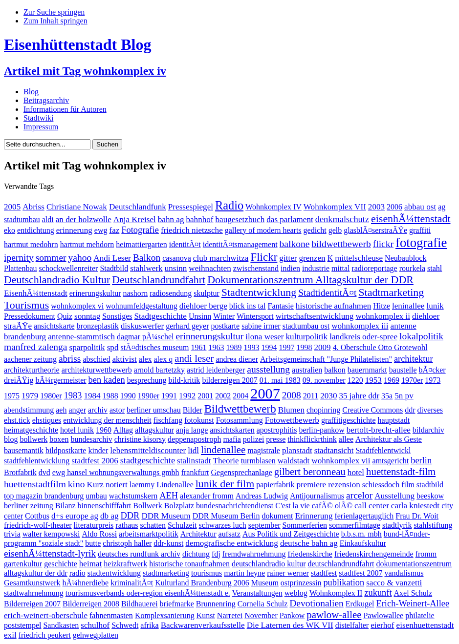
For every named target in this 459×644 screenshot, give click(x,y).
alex (145, 359)
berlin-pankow (321, 430)
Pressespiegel (190, 206)
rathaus (126, 525)
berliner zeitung (28, 505)
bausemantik (24, 450)
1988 (110, 396)
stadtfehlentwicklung (36, 461)
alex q (163, 359)
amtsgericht (390, 461)
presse (275, 439)
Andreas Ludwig (262, 496)
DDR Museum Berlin (226, 516)
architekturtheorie (32, 370)
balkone (295, 244)
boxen (58, 439)
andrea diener (237, 359)
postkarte (225, 326)
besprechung (147, 380)
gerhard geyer (187, 326)
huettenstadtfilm (35, 484)
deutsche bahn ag (309, 543)
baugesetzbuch (240, 219)
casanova (176, 258)
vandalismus (404, 573)
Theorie (226, 460)
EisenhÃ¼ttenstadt (35, 293)
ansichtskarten (232, 430)
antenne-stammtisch (81, 336)
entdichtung (35, 230)
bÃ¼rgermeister (60, 380)
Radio (229, 205)
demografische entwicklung (231, 543)
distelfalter (352, 625)
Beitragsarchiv (46, 100)
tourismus (206, 573)
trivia (12, 534)
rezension (344, 484)
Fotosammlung (239, 420)
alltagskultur (154, 430)
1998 (304, 347)
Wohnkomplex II (335, 593)
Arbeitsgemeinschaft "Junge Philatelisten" (326, 359)
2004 (240, 396)
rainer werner (288, 573)
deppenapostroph (194, 439)
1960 (103, 430)
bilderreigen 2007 (229, 380)
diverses (430, 410)
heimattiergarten (141, 244)
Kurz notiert (107, 484)
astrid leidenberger (216, 370)
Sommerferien (305, 525)
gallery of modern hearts (263, 230)
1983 (73, 395)
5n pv (404, 395)
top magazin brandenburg (44, 496)
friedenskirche (309, 554)
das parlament (289, 219)
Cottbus (37, 516)
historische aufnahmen (333, 306)
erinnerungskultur (209, 336)
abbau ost (420, 206)
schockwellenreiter (68, 268)
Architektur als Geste (388, 439)
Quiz (64, 316)
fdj (216, 554)
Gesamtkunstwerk (32, 583)
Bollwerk (147, 505)
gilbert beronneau (310, 471)
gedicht (315, 230)
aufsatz (229, 534)
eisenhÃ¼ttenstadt (410, 218)
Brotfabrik (20, 472)
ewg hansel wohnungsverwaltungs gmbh (115, 472)
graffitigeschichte (348, 420)
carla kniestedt (415, 505)
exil (10, 635)
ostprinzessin (301, 583)
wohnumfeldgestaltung (141, 306)
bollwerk (33, 439)
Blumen (291, 410)
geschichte (60, 564)
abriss (70, 358)
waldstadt (294, 460)
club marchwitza (221, 258)
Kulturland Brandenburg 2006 (202, 583)
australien (307, 370)
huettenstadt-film (401, 471)
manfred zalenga (35, 347)
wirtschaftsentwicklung (315, 316)
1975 (12, 396)
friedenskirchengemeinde (374, 554)
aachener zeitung (30, 359)
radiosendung (171, 293)
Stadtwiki (38, 118)
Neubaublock (405, 258)
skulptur (206, 293)
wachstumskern (133, 496)
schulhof (95, 625)
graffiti (420, 230)
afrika (149, 625)
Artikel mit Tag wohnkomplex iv (85, 70)
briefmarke (177, 604)
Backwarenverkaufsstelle (203, 625)
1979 (30, 395)
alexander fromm (207, 496)
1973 (432, 380)
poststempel (22, 625)
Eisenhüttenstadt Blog (77, 44)
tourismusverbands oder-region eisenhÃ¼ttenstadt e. (148, 593)
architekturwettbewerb (97, 370)
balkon (335, 370)
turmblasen (258, 461)
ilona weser (264, 336)
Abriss (33, 206)
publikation (343, 582)
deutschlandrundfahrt (341, 564)
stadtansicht (334, 450)
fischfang (168, 420)
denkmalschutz (342, 219)
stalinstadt (194, 460)
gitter (288, 258)
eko (9, 230)
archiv (98, 410)
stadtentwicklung (114, 573)
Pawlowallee (383, 615)
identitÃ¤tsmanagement (240, 244)
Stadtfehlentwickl (383, 450)
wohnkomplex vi (77, 306)
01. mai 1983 (280, 380)
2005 (12, 206)
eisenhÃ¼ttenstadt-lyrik (50, 553)
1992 (187, 395)
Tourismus (26, 305)
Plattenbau (20, 268)
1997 (286, 347)
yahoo (80, 257)
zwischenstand (256, 268)
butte (93, 543)
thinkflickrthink (311, 439)
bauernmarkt (367, 370)
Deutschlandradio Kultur (57, 279)
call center (371, 505)
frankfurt (195, 472)
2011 (310, 396)
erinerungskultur (95, 293)
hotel (356, 472)
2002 (223, 396)
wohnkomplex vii (340, 460)
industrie (315, 268)
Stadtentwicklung (258, 292)
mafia (231, 439)
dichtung (196, 554)
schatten (153, 525)
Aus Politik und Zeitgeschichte (290, 534)
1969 (391, 380)
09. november (324, 380)
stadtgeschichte (147, 460)
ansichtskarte (54, 326)
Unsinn (200, 316)
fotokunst (199, 420)
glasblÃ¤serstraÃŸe (375, 230)
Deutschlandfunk (137, 206)
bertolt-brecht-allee (379, 430)
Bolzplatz (179, 505)
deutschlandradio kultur (269, 564)
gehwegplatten (95, 635)
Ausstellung (394, 495)
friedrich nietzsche (192, 230)
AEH (168, 495)
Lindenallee (175, 484)
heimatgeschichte (31, 430)
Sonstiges (117, 316)
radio (77, 573)
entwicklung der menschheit (107, 420)
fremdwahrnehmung (254, 554)
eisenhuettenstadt (425, 625)
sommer (51, 257)
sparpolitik (87, 347)
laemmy (142, 484)
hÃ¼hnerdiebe (86, 583)
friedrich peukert (45, 635)
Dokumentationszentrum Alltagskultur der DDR (310, 279)
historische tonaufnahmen (189, 564)
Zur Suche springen (54, 12)
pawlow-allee (333, 614)
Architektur (198, 534)
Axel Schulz (413, 593)
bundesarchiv (91, 439)
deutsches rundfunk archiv (139, 554)
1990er (148, 396)
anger (77, 410)
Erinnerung (313, 515)
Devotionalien (316, 603)
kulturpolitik (307, 336)
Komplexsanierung (165, 615)
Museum (265, 583)
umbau (96, 496)
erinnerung (74, 230)
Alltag (123, 430)
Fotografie (140, 230)
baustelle (403, 370)
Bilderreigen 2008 (91, 604)
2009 (322, 347)
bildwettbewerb (341, 244)
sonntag (87, 316)
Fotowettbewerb (292, 420)
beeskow (430, 496)
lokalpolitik (421, 336)
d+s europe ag (74, 515)
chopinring (323, 410)
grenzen (312, 258)
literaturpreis (94, 525)
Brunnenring (216, 604)
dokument (277, 516)
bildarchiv (428, 430)
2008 (291, 395)
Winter (224, 316)
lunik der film (225, 484)
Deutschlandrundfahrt (158, 279)
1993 (251, 347)
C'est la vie (292, 505)
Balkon (146, 257)
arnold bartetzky (159, 370)
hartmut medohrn (31, 244)
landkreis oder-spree (363, 336)
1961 (198, 347)
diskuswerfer (142, 326)
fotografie (421, 242)
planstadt (297, 450)
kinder (98, 450)
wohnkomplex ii (382, 316)
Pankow (292, 615)
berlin (421, 460)
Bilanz (65, 505)
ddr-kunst (168, 543)
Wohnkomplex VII (335, 206)
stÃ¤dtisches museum (154, 347)
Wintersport (255, 316)
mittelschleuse (359, 258)
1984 (92, 395)
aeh (61, 410)
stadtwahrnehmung (34, 593)
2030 (328, 395)
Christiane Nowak (76, 206)
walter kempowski (51, 534)
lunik (434, 306)
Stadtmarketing (391, 292)
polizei (253, 439)
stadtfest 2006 (94, 460)
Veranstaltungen (257, 593)
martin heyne (244, 573)
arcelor (359, 495)
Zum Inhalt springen (55, 21)
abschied (96, 359)
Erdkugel (360, 604)
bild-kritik (184, 380)
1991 (169, 396)
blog (11, 439)
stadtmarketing (166, 573)
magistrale (263, 450)
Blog (31, 91)
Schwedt (124, 625)
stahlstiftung (433, 525)
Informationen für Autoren (65, 109)
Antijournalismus (317, 496)
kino (76, 484)
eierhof (382, 625)
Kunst (206, 615)
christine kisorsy (140, 439)
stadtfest (324, 573)
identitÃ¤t (185, 244)
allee (346, 439)
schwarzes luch (222, 525)
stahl (434, 268)
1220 (355, 380)
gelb (335, 230)
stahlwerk (146, 268)
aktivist (124, 359)
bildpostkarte (66, 450)
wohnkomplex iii (359, 326)
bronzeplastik (98, 326)
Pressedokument (29, 316)
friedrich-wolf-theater (38, 525)
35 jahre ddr (359, 395)
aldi (48, 219)
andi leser (194, 358)
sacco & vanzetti (394, 582)
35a (387, 396)
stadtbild (429, 484)
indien (290, 268)
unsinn (176, 268)
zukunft (378, 593)
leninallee (408, 306)
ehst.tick (17, 420)
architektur (413, 359)
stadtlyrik (397, 525)
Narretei (229, 615)
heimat (90, 563)
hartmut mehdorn (87, 244)
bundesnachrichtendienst (234, 505)
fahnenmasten (111, 615)
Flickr (263, 256)
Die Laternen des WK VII (290, 625)
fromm (426, 554)
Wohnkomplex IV (273, 207)
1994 (269, 347)
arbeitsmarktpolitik (148, 534)
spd (113, 347)
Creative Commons (372, 410)
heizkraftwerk (125, 564)
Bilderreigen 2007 (32, 604)
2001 (205, 396)
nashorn (135, 293)
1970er (412, 380)
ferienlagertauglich (363, 516)
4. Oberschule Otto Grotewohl (380, 347)
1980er (51, 396)
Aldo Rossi (99, 534)
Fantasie (281, 306)
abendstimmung (29, 410)
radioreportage (374, 268)
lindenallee (223, 449)
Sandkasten (61, 625)
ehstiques (47, 420)
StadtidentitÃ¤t (327, 293)
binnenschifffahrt (104, 505)
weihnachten (210, 268)
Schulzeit (182, 525)
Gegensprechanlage (241, 472)
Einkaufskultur (363, 543)
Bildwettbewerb (240, 408)
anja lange (192, 430)
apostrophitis (277, 430)
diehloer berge (203, 306)
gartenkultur (23, 564)
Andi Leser (112, 258)
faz (114, 230)
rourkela (412, 268)
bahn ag (171, 219)
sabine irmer (261, 326)
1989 (233, 347)
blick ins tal (247, 306)
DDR (130, 515)
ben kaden (106, 380)
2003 (376, 206)
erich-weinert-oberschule (45, 615)
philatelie (420, 615)
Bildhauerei (139, 604)
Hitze (381, 306)
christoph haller (127, 543)
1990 (128, 396)
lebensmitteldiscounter (148, 450)
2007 (265, 393)
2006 (394, 207)
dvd (44, 472)
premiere (311, 484)
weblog (295, 593)
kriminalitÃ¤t (131, 583)
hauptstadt (394, 420)
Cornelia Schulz (263, 604)
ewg (101, 230)
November (261, 615)
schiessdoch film (388, 484)
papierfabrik (275, 484)
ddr (410, 410)
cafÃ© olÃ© (332, 505)
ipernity (19, 257)
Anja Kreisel (134, 219)
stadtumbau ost (306, 326)
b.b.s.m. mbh (361, 534)
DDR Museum (165, 515)
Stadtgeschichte (160, 316)
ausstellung (268, 369)
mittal (340, 268)
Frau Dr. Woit (416, 516)
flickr (383, 244)
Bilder (192, 410)
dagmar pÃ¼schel (145, 336)
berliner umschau (154, 410)
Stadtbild (114, 268)
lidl (193, 450)
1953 (373, 380)
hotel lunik (77, 430)
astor (117, 410)
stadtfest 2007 (360, 573)
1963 (216, 347)
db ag (109, 515)
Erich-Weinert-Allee (413, 603)
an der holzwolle (83, 219)
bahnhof (199, 219)
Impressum (40, 127)
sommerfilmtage (354, 525)
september (264, 525)
